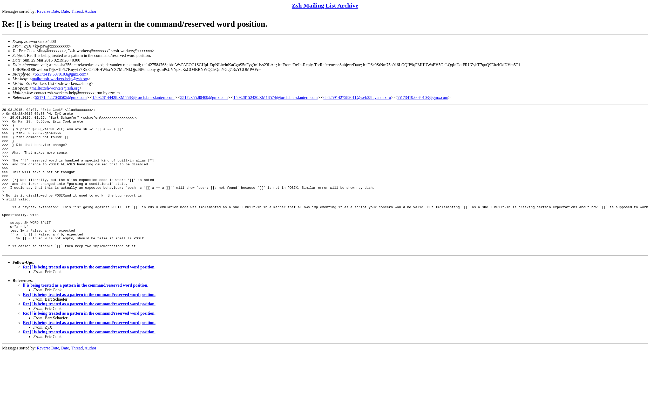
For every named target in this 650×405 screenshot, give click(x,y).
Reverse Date (48, 11)
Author (90, 11)
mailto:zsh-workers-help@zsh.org (60, 79)
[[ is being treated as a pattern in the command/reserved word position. (85, 314)
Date (65, 11)
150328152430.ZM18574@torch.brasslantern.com (275, 97)
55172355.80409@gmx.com (204, 97)
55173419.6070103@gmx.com (60, 74)
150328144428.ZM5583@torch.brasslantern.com (133, 97)
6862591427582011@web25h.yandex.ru (357, 97)
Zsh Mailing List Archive (325, 5)
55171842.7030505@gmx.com (61, 97)
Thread (77, 11)
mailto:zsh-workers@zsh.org (55, 88)
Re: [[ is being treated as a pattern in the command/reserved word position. (89, 296)
